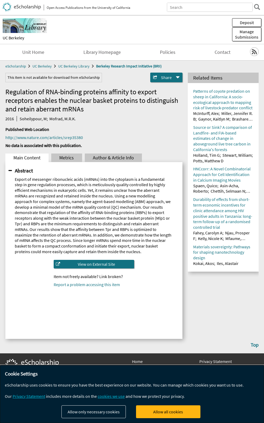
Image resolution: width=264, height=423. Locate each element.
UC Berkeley (13, 37)
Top (255, 345)
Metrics (66, 158)
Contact (222, 52)
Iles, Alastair (228, 263)
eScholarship (15, 66)
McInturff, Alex (206, 113)
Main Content (27, 158)
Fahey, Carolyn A (207, 232)
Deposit (247, 22)
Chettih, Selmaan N (228, 191)
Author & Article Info (113, 158)
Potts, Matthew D (208, 160)
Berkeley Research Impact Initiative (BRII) (129, 66)
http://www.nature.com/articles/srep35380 (44, 137)
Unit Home (33, 52)
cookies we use (111, 396)
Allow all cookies (168, 411)
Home (137, 361)
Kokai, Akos (203, 263)
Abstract (24, 170)
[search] (257, 7)
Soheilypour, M (33, 118)
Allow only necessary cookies (94, 411)
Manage (246, 34)
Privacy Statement (215, 361)
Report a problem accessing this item (87, 284)
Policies (167, 52)
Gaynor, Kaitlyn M (213, 119)
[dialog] (132, 394)
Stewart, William (237, 155)
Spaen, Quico (205, 185)
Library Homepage (102, 52)
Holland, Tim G (206, 155)
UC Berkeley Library (74, 66)
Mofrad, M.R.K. (62, 118)
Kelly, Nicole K (210, 238)
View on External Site (96, 264)
